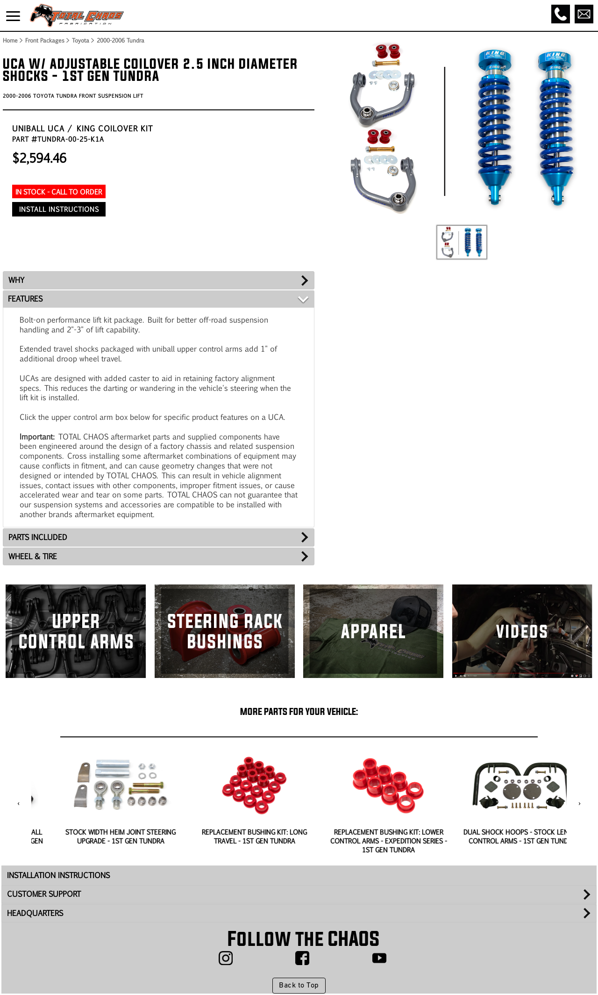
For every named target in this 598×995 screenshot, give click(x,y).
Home (10, 40)
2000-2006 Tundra (120, 40)
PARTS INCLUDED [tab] (37, 537)
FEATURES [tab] (25, 298)
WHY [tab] (16, 280)
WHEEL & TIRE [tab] (32, 556)
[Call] (560, 14)
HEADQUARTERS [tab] (35, 913)
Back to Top (299, 985)
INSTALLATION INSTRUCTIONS (58, 875)
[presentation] (18, 803)
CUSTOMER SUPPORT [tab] (44, 894)
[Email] (584, 14)
